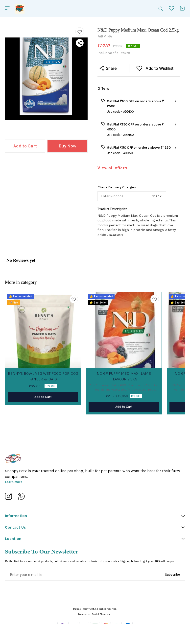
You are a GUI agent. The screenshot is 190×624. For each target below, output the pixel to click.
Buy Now (67, 146)
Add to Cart (25, 146)
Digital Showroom (102, 614)
